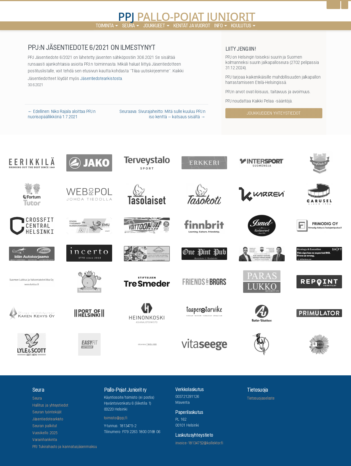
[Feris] (147, 225)
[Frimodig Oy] (319, 225)
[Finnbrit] (204, 225)
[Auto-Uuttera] (262, 312)
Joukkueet (154, 27)
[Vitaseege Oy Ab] (204, 344)
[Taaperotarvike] (204, 312)
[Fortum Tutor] (32, 194)
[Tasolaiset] (147, 194)
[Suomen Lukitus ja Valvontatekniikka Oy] (32, 281)
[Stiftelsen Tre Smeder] (147, 281)
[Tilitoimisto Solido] (147, 344)
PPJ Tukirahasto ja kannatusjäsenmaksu (64, 447)
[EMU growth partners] (89, 225)
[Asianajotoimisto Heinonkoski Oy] (147, 312)
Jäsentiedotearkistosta (101, 79)
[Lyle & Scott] (32, 344)
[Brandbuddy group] (319, 344)
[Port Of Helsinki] (89, 312)
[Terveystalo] (147, 162)
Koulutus (241, 27)
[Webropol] (89, 193)
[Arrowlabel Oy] (89, 281)
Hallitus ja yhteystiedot (50, 406)
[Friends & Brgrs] (204, 281)
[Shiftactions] (319, 253)
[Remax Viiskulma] (262, 253)
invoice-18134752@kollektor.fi (199, 443)
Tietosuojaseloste (261, 399)
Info (218, 27)
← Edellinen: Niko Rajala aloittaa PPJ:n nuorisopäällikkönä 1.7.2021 (62, 114)
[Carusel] (319, 194)
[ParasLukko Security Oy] (262, 281)
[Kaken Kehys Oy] (32, 312)
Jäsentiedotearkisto (48, 420)
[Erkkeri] (204, 162)
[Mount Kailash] (147, 253)
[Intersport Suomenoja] (262, 162)
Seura (128, 27)
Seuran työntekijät (47, 412)
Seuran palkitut (44, 426)
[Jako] (89, 162)
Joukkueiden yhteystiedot (274, 113)
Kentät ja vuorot (191, 27)
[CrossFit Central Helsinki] (32, 225)
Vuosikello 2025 (44, 433)
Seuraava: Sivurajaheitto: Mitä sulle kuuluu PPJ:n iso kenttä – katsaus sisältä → (162, 114)
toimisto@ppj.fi (115, 418)
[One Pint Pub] (204, 253)
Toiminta (105, 27)
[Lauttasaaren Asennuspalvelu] (262, 344)
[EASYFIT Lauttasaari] (89, 344)
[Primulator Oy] (319, 312)
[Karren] (262, 193)
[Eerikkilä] (32, 162)
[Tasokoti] (204, 194)
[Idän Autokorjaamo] (32, 253)
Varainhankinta (44, 440)
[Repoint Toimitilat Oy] (319, 281)
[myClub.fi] (319, 162)
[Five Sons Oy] (262, 225)
